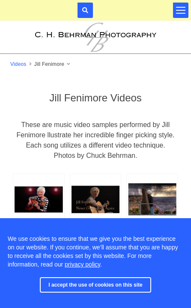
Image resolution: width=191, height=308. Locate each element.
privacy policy (82, 264)
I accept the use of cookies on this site (95, 285)
